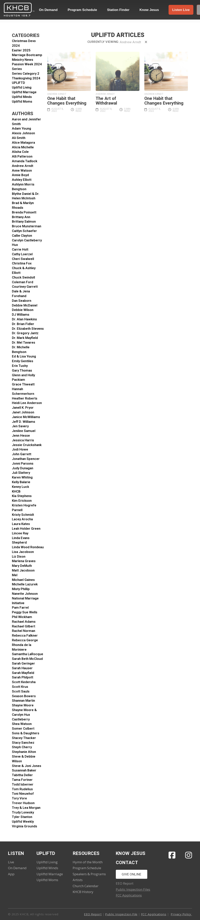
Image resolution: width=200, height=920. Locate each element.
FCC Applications (129, 895)
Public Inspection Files (133, 889)
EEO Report (93, 914)
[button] (181, 10)
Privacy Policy (181, 914)
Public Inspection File (121, 914)
